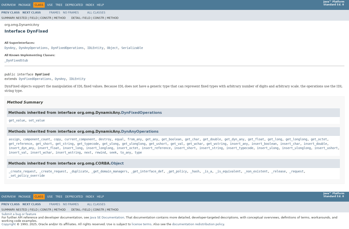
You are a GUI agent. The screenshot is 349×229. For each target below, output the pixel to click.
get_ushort (158, 143)
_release (278, 171)
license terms (141, 224)
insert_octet (127, 148)
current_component (79, 139)
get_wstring (216, 143)
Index (90, 5)
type (138, 152)
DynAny (9, 48)
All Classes (96, 12)
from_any (134, 139)
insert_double (315, 143)
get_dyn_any (234, 139)
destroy (105, 139)
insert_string (211, 148)
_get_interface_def (147, 171)
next (87, 152)
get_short (44, 143)
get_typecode (88, 143)
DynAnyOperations (33, 48)
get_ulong (110, 143)
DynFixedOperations (67, 48)
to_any (125, 152)
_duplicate (79, 171)
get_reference (20, 143)
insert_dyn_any (21, 148)
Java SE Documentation (107, 217)
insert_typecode (239, 148)
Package (24, 5)
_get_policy (177, 171)
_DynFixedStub (16, 60)
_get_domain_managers (109, 171)
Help (100, 5)
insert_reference (156, 148)
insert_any (239, 143)
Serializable (132, 48)
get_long (275, 139)
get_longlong (296, 139)
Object (112, 48)
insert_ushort (326, 148)
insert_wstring (68, 152)
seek (113, 152)
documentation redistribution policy (198, 224)
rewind (100, 152)
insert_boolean (264, 143)
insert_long (72, 148)
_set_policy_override (27, 175)
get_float (256, 139)
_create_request (22, 171)
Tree (59, 5)
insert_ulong (267, 148)
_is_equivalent (228, 171)
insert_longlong (99, 148)
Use (50, 5)
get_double (212, 139)
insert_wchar (41, 152)
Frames (54, 12)
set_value (37, 120)
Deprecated (74, 5)
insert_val (18, 152)
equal (119, 139)
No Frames (71, 12)
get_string (64, 143)
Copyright (9, 224)
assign (14, 139)
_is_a (207, 171)
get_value (17, 120)
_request (296, 171)
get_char (192, 139)
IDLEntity (95, 48)
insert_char (290, 143)
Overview (8, 5)
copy (57, 139)
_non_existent (256, 171)
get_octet (319, 139)
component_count (36, 139)
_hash (194, 171)
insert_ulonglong (296, 148)
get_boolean (171, 139)
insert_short (185, 148)
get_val (177, 143)
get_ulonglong (133, 143)
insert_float (48, 148)
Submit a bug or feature (19, 214)
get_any (151, 139)
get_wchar (195, 143)
